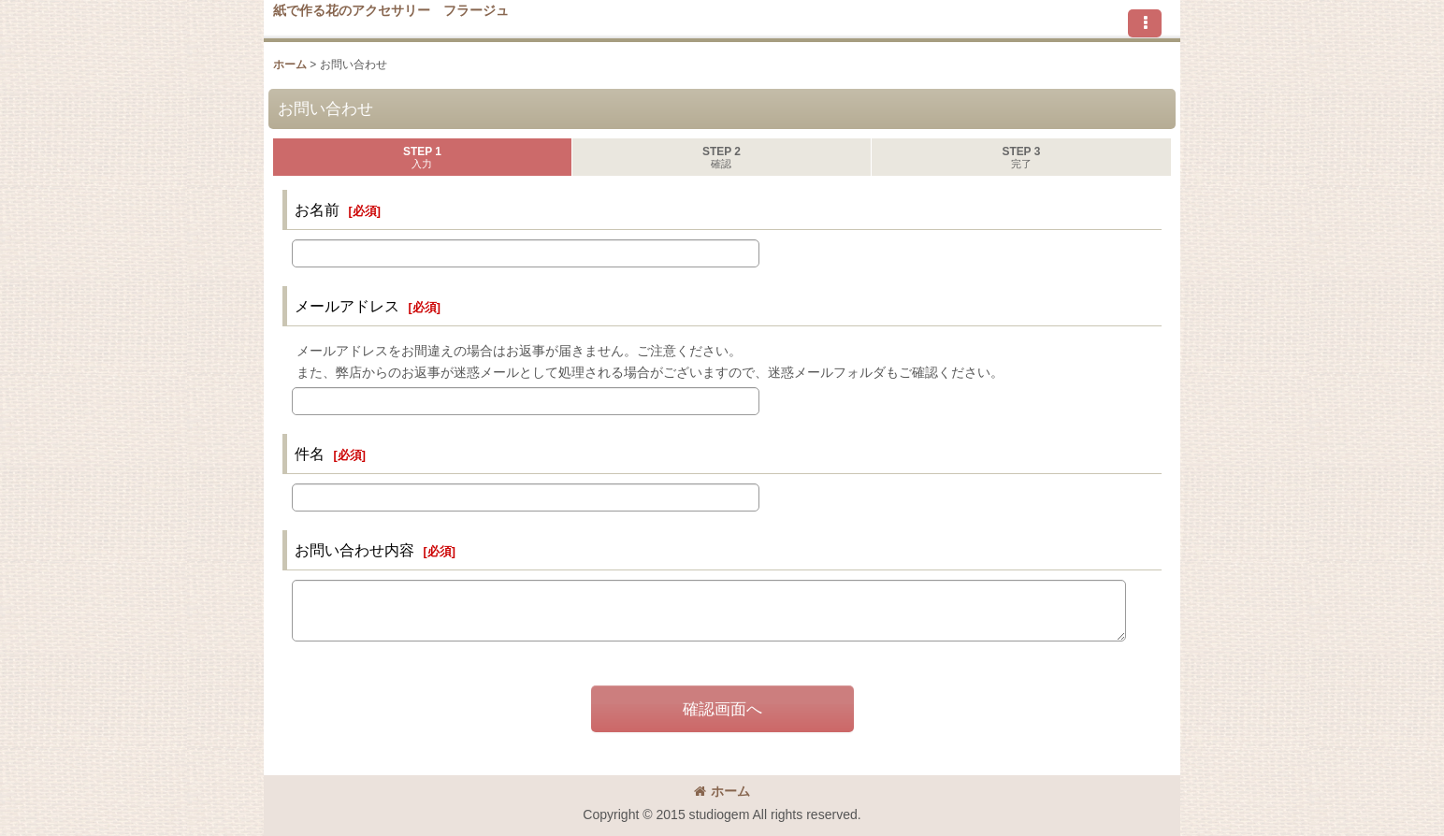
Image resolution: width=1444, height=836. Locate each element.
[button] (1145, 23)
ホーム (722, 791)
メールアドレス (347, 305)
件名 (310, 453)
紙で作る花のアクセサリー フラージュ (391, 10)
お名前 (317, 209)
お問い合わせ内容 (354, 549)
